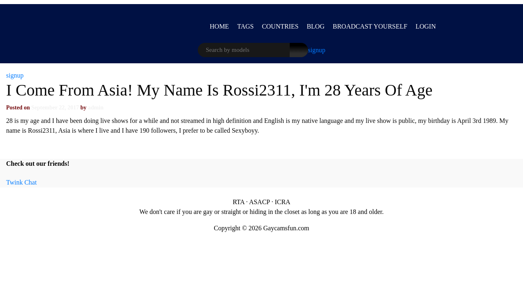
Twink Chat (21, 182)
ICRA (282, 201)
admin (95, 108)
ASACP (259, 201)
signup (317, 50)
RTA (238, 201)
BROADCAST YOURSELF (370, 26)
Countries (280, 26)
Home (219, 26)
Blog (316, 26)
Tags (245, 26)
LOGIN (426, 26)
